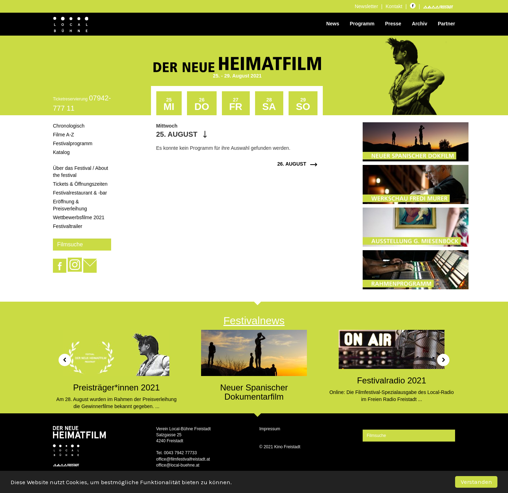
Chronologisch (69, 126)
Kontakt (394, 6)
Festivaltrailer (67, 226)
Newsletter (366, 6)
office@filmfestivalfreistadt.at (183, 459)
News (332, 23)
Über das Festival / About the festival (80, 171)
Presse (393, 23)
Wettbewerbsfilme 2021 (78, 217)
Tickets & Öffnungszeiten (80, 184)
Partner (446, 23)
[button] (62, 357)
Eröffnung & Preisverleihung (70, 205)
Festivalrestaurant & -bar (80, 193)
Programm (362, 23)
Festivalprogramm (72, 143)
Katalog (61, 152)
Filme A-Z (63, 134)
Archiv (419, 23)
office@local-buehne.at (178, 465)
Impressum (269, 428)
